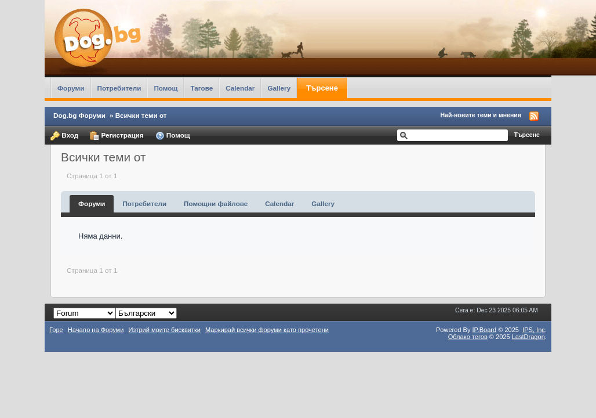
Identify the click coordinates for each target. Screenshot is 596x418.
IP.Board (485, 329)
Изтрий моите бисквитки (164, 329)
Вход (64, 135)
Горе (56, 329)
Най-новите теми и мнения (481, 114)
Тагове (201, 88)
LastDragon (528, 336)
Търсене (322, 88)
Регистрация (116, 135)
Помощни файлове (216, 203)
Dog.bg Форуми (79, 115)
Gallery (278, 88)
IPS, (533, 329)
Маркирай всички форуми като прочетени (267, 329)
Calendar (240, 88)
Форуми (70, 88)
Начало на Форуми (96, 329)
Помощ (165, 88)
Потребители (119, 88)
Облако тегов (468, 336)
